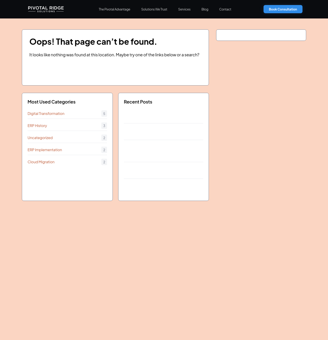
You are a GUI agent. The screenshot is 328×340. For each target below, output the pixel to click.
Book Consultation (283, 9)
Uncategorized (40, 137)
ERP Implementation (45, 149)
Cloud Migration (41, 161)
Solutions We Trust (154, 9)
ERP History (37, 125)
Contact (225, 9)
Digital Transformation (46, 113)
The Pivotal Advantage (114, 9)
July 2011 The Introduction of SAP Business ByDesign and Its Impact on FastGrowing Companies (159, 152)
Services (184, 9)
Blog (204, 9)
